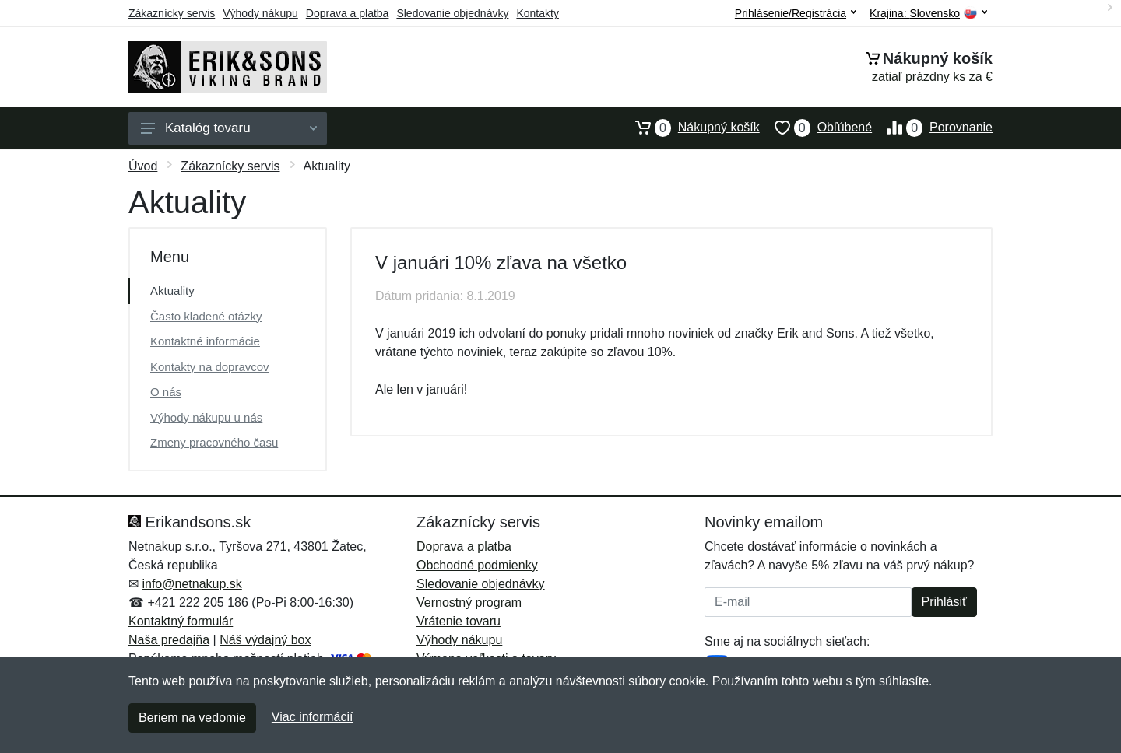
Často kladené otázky (206, 316)
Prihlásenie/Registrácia (795, 13)
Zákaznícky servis (171, 13)
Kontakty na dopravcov (209, 366)
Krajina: (928, 13)
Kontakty (537, 13)
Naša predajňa (168, 639)
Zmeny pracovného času (214, 442)
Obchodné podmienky (477, 565)
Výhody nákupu (260, 13)
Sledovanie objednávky (452, 13)
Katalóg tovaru (229, 128)
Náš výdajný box (265, 639)
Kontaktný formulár (180, 621)
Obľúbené (816, 127)
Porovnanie (932, 127)
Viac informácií (312, 716)
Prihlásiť (944, 601)
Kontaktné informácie (205, 341)
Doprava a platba (347, 13)
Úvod (142, 166)
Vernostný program (469, 602)
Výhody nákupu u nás (206, 417)
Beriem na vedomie (192, 717)
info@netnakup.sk (191, 583)
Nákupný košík (690, 127)
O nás (165, 391)
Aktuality (172, 290)
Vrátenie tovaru (458, 621)
